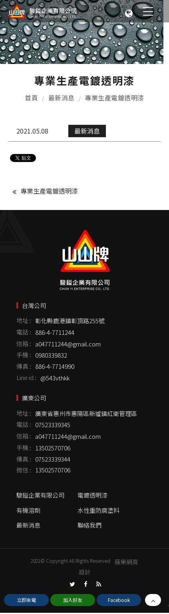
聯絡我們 (89, 526)
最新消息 (61, 98)
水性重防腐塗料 (98, 511)
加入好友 (72, 599)
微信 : (23, 471)
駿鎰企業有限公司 (40, 496)
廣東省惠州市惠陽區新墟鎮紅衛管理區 (86, 414)
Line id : (26, 378)
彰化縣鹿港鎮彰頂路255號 (70, 322)
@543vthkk (55, 378)
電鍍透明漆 (92, 496)
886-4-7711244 (54, 333)
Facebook (119, 599)
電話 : (23, 332)
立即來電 (26, 599)
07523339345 (52, 426)
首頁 (31, 98)
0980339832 (51, 356)
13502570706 (52, 448)
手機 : (23, 356)
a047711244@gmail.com (68, 344)
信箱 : (23, 344)
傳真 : (23, 367)
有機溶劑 (28, 511)
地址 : (23, 321)
